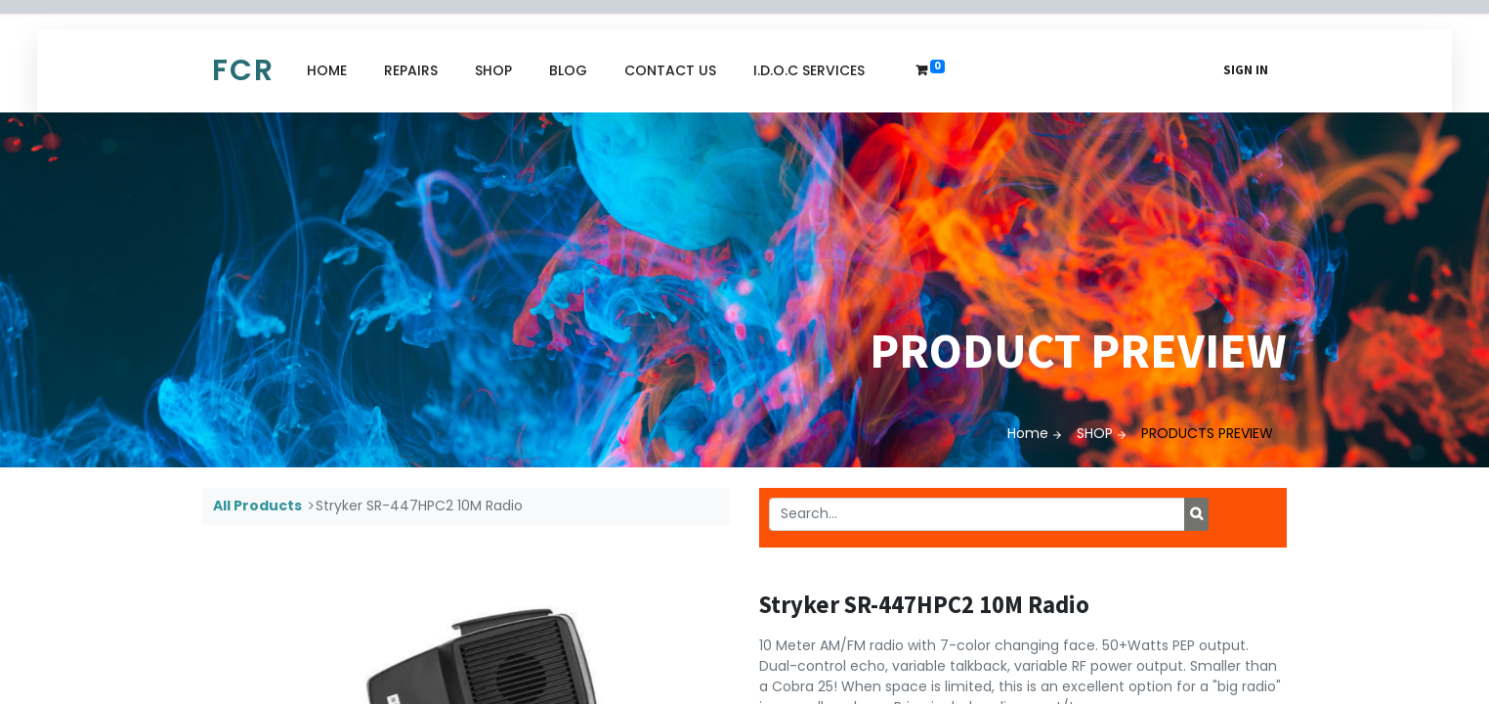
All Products (257, 505)
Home (1027, 433)
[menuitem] (327, 71)
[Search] (1196, 514)
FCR (243, 70)
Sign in (1245, 70)
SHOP (1095, 433)
